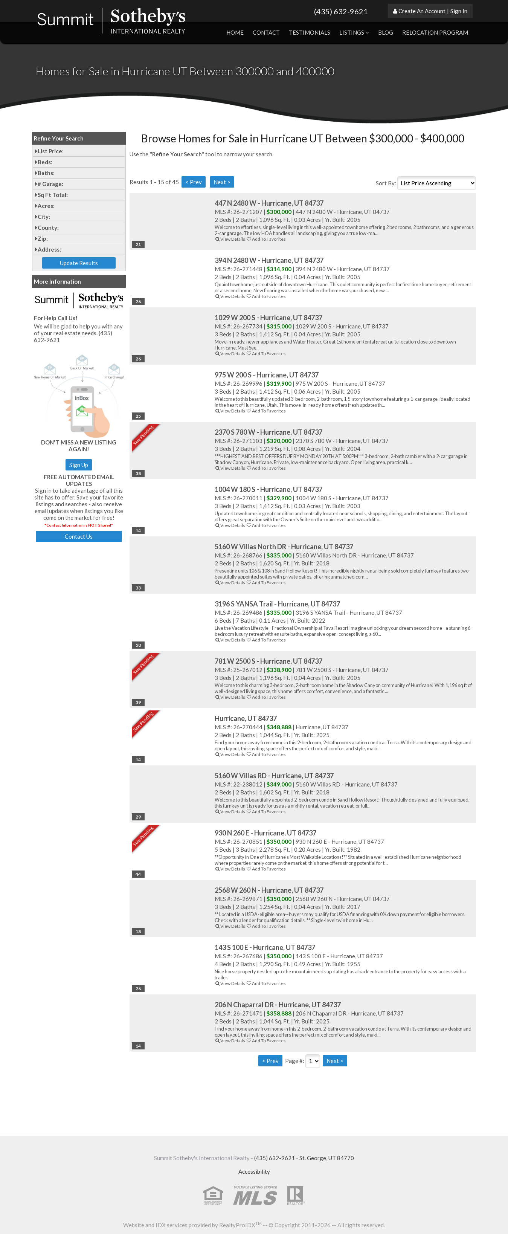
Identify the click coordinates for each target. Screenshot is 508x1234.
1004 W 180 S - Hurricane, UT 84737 (268, 489)
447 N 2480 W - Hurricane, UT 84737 (269, 203)
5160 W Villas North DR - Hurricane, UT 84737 (284, 546)
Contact (266, 32)
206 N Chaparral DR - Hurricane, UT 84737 (278, 1004)
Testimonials (309, 32)
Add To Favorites (266, 239)
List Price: (51, 151)
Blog (385, 32)
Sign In (458, 11)
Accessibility (254, 1171)
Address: (49, 249)
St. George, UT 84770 (326, 1158)
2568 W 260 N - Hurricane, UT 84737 (269, 890)
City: (44, 216)
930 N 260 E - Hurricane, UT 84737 (265, 833)
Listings (354, 32)
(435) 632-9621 (341, 11)
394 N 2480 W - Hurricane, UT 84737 (269, 260)
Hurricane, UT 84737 (246, 718)
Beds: (45, 162)
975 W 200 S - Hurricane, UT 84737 (267, 375)
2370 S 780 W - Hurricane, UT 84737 (268, 432)
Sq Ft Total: (53, 194)
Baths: (46, 173)
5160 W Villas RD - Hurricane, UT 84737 (274, 775)
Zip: (43, 238)
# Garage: (50, 183)
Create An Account (421, 11)
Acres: (46, 205)
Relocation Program (435, 32)
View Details (230, 239)
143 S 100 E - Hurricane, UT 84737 (265, 947)
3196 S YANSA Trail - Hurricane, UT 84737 (277, 604)
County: (48, 227)
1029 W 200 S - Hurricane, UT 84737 (268, 317)
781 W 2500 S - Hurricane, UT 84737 (268, 661)
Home (235, 32)
